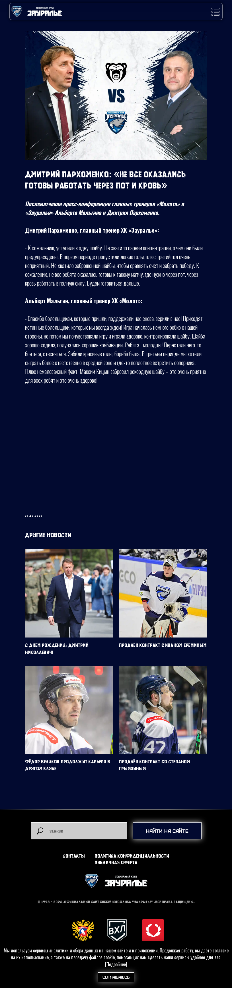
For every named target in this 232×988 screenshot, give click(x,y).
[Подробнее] (116, 964)
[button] (215, 12)
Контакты (74, 855)
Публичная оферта (116, 862)
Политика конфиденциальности (132, 855)
